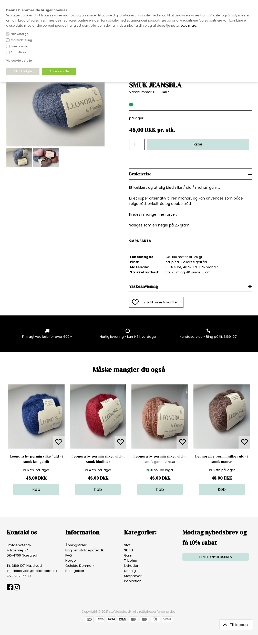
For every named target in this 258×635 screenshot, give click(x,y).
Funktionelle (19, 46)
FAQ (68, 555)
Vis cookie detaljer (19, 60)
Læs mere (188, 25)
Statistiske (18, 52)
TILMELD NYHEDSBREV (215, 556)
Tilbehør (131, 560)
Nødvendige (19, 34)
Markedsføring (21, 40)
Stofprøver (133, 575)
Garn (128, 555)
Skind (128, 550)
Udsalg (130, 570)
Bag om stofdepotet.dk (84, 550)
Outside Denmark (80, 565)
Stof (127, 545)
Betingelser (74, 570)
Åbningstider (76, 545)
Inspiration (132, 581)
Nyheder (131, 565)
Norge (70, 560)
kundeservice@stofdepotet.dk (32, 570)
